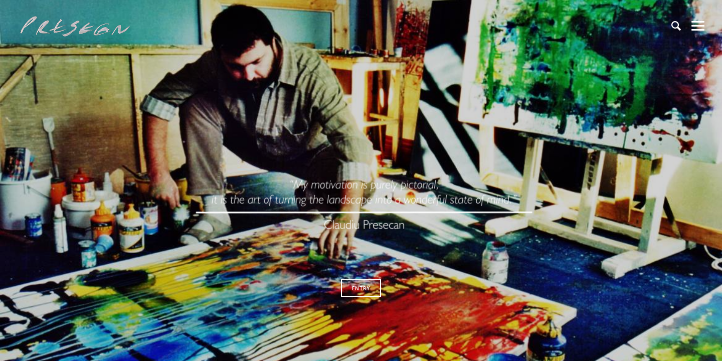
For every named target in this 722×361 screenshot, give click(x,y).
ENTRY (361, 288)
